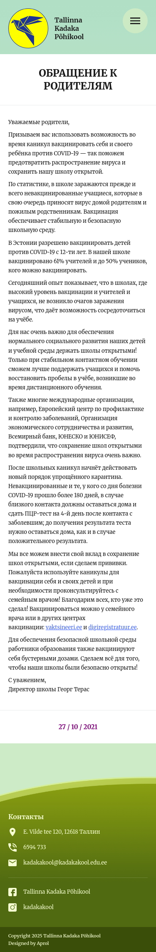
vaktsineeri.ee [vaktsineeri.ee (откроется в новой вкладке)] (64, 627)
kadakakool (38, 907)
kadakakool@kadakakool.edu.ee (65, 862)
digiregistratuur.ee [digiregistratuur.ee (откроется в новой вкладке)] (112, 627)
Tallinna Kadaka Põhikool (56, 891)
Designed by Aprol (28, 943)
